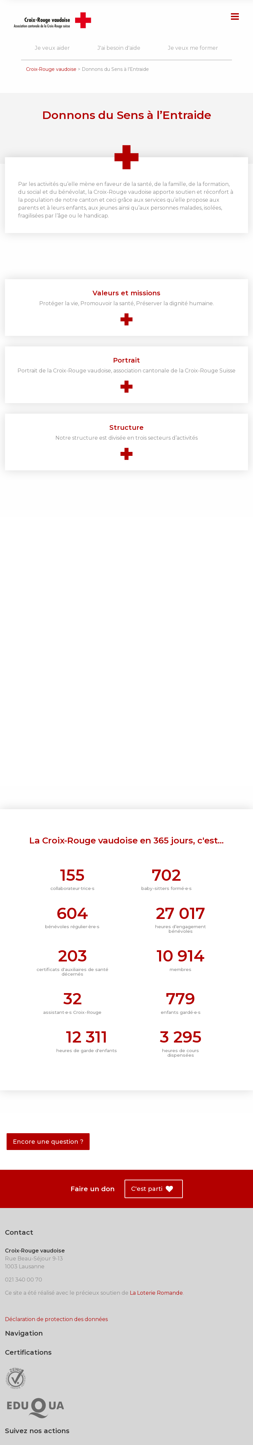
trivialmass (228, 1421)
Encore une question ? (48, 1107)
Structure (126, 427)
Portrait (126, 360)
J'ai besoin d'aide (119, 48)
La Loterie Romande (156, 1259)
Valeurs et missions (126, 293)
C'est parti (152, 1155)
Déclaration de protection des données (56, 1286)
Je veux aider (52, 48)
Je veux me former (193, 48)
